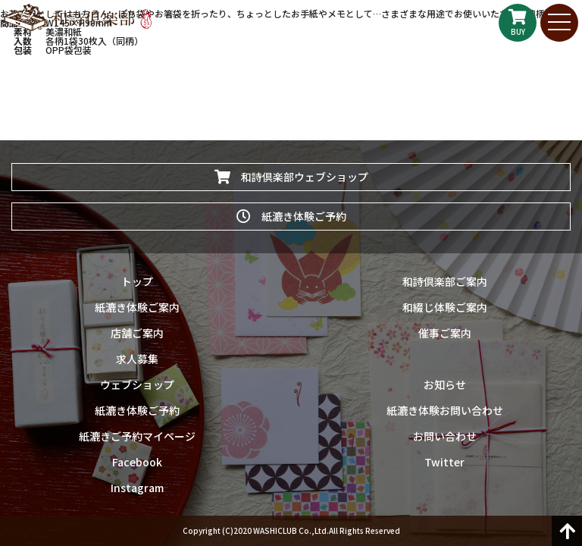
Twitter (444, 461)
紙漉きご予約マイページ (137, 436)
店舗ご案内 (137, 332)
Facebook (137, 461)
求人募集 (137, 358)
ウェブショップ (137, 384)
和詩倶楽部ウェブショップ (291, 176)
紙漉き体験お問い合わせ (444, 410)
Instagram (137, 487)
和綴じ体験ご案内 (444, 307)
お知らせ (445, 384)
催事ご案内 (444, 332)
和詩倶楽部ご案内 (444, 281)
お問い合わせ (445, 436)
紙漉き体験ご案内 (137, 307)
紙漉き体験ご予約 (291, 216)
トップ (137, 281)
